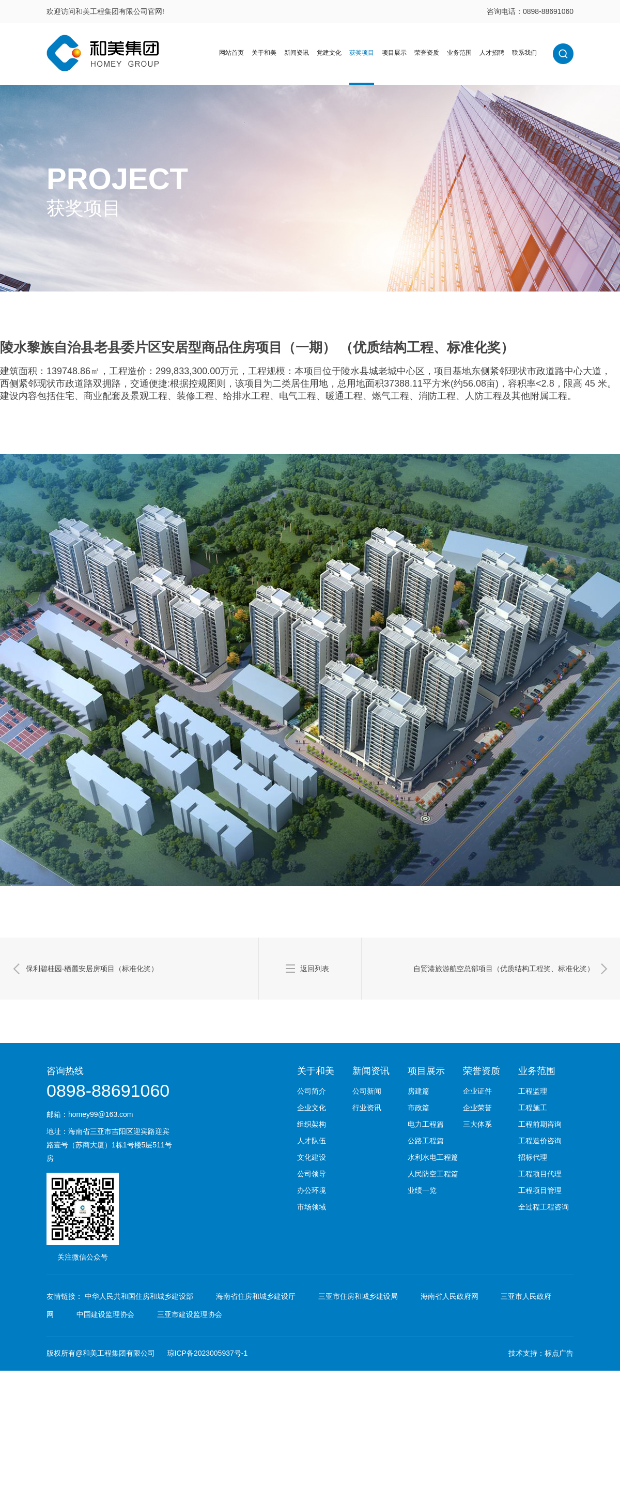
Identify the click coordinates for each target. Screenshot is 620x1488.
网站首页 (231, 52)
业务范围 (459, 52)
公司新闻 (366, 1091)
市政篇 (418, 1107)
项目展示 (394, 52)
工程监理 (532, 1091)
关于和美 (264, 52)
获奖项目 (361, 52)
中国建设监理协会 (105, 1314)
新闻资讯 (296, 52)
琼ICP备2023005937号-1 (207, 1353)
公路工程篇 (426, 1141)
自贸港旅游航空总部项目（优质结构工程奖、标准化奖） (503, 968)
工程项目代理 (540, 1174)
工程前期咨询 (540, 1124)
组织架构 (311, 1124)
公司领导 (311, 1174)
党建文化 (329, 52)
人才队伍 (311, 1141)
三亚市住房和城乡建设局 (358, 1296)
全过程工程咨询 (543, 1207)
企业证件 (477, 1091)
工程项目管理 (540, 1190)
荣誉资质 (426, 52)
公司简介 (311, 1091)
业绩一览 (422, 1190)
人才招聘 (491, 52)
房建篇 (418, 1091)
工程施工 (532, 1107)
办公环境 (311, 1190)
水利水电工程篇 (433, 1157)
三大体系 (477, 1124)
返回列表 (314, 968)
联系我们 (524, 52)
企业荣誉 (477, 1107)
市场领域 (311, 1207)
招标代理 (532, 1157)
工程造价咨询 (540, 1141)
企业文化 (311, 1107)
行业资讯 (366, 1107)
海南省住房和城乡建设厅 (256, 1296)
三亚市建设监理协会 (189, 1314)
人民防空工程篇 (433, 1174)
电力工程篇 (426, 1124)
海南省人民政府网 (449, 1296)
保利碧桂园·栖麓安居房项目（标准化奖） (92, 968)
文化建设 (311, 1157)
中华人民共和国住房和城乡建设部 (139, 1296)
